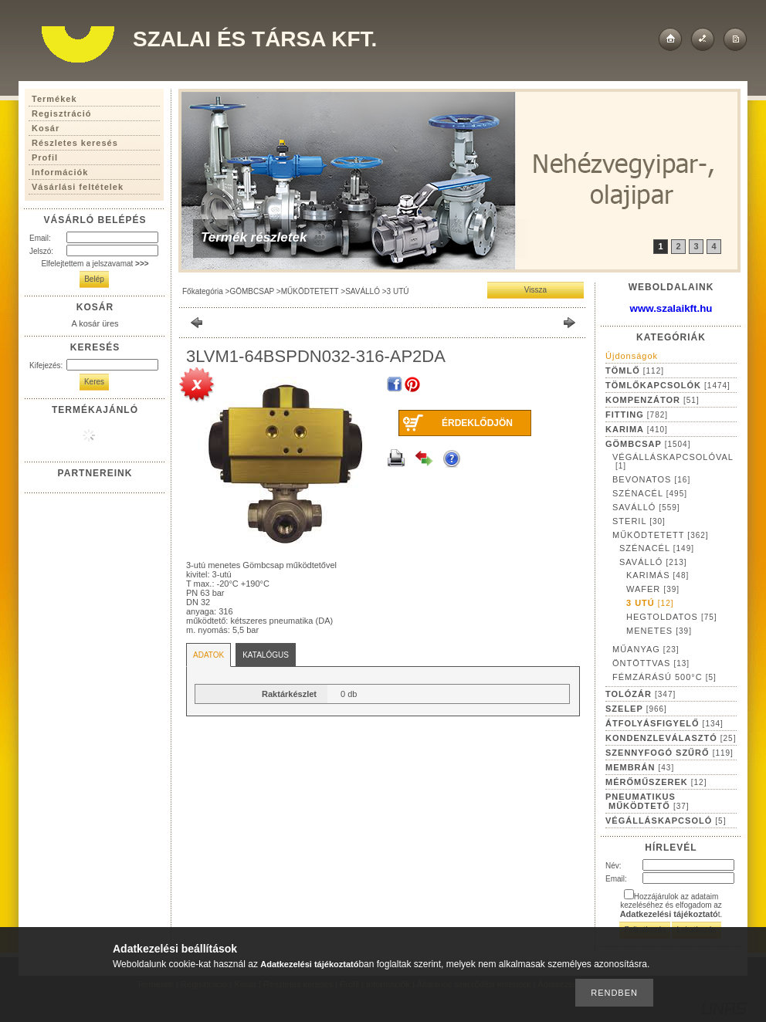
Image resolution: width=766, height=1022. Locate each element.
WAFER (653, 589)
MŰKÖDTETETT (310, 291)
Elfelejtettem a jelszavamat (94, 263)
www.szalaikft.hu (671, 308)
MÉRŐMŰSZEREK (656, 782)
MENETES (659, 630)
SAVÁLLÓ (362, 291)
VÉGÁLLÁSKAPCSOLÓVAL (673, 461)
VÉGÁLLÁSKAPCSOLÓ (665, 820)
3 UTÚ (398, 291)
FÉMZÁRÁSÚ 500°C (664, 677)
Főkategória (202, 291)
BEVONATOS (651, 479)
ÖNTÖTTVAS (651, 663)
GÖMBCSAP (251, 291)
